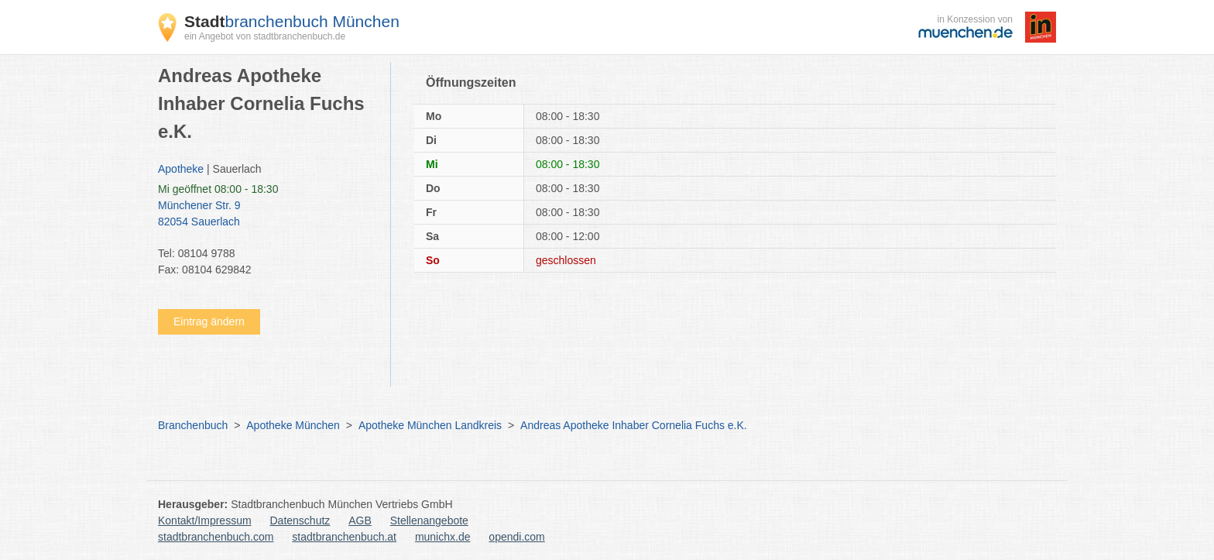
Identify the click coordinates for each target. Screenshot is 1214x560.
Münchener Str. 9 (266, 214)
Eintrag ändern (209, 321)
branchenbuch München (292, 21)
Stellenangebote (429, 520)
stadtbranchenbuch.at (344, 537)
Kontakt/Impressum (205, 520)
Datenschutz (300, 520)
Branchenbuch (193, 425)
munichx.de (443, 537)
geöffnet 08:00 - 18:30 (218, 189)
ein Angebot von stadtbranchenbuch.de (264, 36)
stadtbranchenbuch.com (215, 537)
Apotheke (181, 169)
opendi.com (516, 537)
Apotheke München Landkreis (430, 425)
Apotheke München (293, 425)
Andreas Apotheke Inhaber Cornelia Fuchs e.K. (633, 425)
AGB (360, 520)
